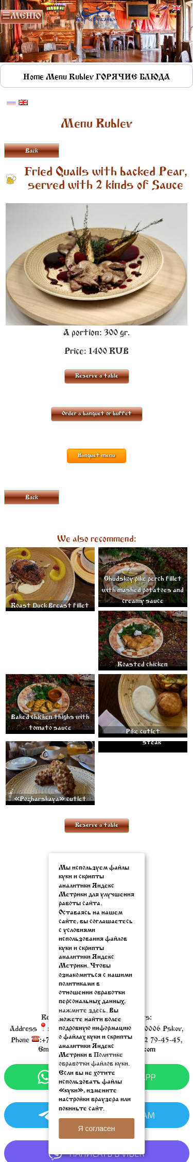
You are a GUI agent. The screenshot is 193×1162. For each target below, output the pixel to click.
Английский (176, 8)
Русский (164, 8)
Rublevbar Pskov (96, 13)
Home (33, 77)
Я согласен (96, 1128)
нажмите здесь (82, 1010)
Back (31, 151)
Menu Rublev (70, 77)
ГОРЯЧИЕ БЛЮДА (133, 77)
